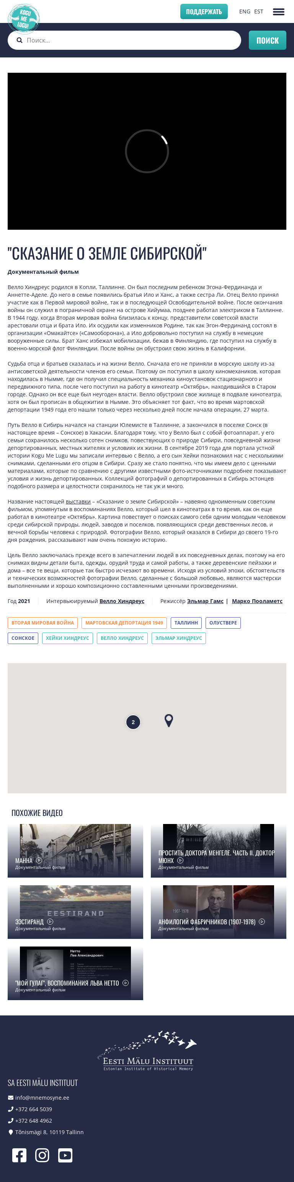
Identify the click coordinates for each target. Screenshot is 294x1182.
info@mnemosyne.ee (42, 1097)
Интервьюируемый (72, 601)
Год (12, 601)
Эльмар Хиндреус (178, 638)
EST (258, 11)
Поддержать (204, 11)
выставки (78, 501)
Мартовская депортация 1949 (124, 623)
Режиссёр (173, 601)
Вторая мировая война (42, 623)
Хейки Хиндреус (67, 638)
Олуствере (223, 623)
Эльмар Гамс (205, 601)
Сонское (22, 638)
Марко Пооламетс (257, 601)
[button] (168, 721)
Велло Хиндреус (122, 601)
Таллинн (186, 623)
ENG (244, 11)
